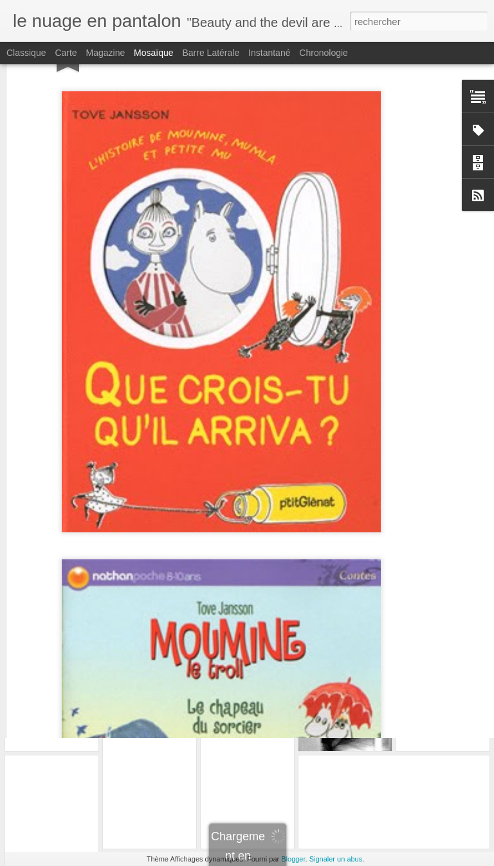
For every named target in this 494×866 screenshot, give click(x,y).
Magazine (105, 53)
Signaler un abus (336, 859)
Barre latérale (210, 53)
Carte (66, 53)
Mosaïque (153, 53)
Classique (26, 53)
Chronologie (323, 53)
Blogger (293, 859)
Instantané (269, 53)
